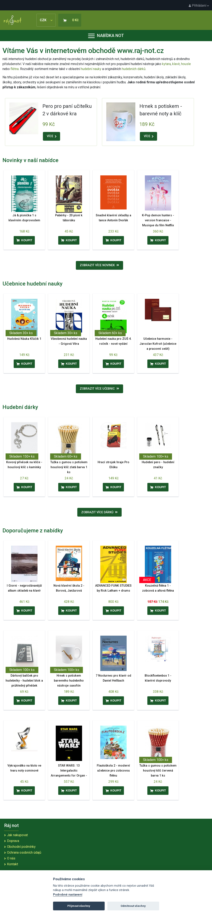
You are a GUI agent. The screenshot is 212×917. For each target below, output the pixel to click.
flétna (15, 69)
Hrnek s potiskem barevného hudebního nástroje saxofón (69, 680)
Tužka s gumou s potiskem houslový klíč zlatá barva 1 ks (68, 467)
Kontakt (12, 864)
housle (186, 64)
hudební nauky (91, 69)
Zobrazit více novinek (99, 265)
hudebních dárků (133, 69)
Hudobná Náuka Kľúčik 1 (24, 339)
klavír (176, 64)
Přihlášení (199, 5)
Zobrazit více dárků (99, 512)
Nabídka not (106, 35)
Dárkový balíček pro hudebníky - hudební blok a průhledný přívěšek (24, 680)
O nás (11, 858)
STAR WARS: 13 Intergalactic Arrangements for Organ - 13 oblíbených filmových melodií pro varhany (69, 775)
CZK (46, 20)
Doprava (13, 841)
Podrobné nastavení (67, 894)
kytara (166, 64)
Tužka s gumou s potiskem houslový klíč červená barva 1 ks (158, 770)
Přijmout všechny (78, 905)
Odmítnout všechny (133, 905)
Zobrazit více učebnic (99, 388)
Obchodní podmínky (21, 847)
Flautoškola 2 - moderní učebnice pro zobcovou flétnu (113, 770)
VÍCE (51, 136)
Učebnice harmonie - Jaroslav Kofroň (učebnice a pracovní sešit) (157, 344)
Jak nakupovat (17, 835)
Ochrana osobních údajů (24, 852)
